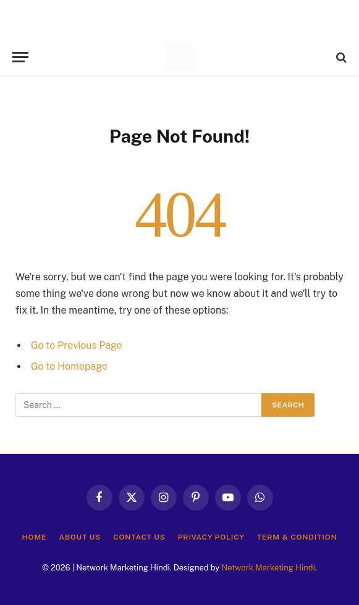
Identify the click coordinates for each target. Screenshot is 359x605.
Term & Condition (297, 537)
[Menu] (20, 57)
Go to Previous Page (76, 345)
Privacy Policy (211, 537)
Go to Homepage (69, 366)
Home (34, 537)
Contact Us (139, 537)
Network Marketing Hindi (268, 567)
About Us (80, 537)
